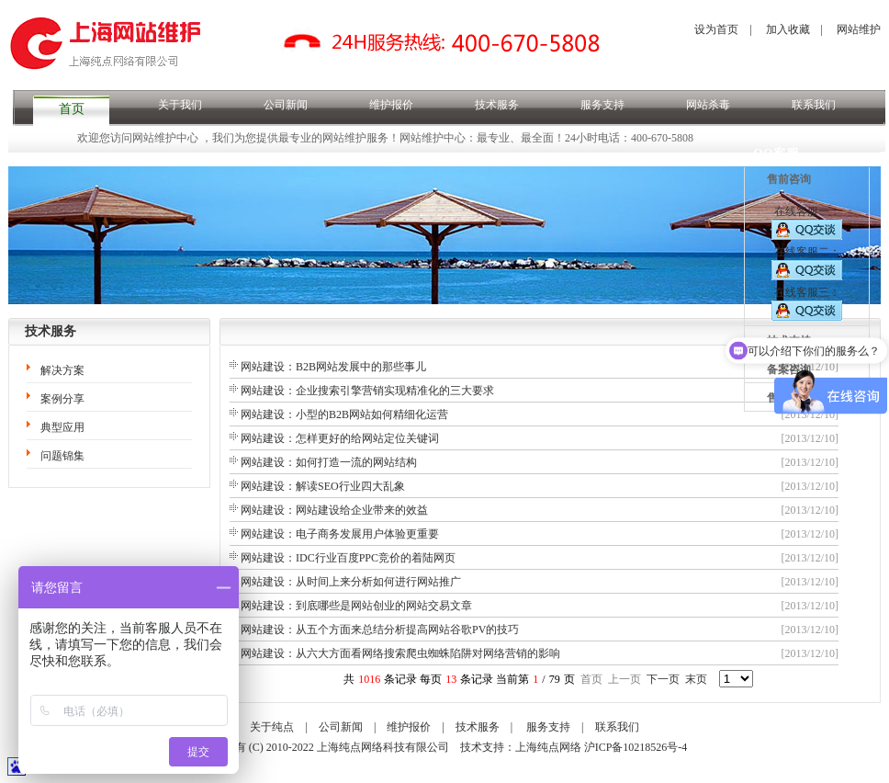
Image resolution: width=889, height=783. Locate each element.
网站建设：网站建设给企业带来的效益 (334, 510)
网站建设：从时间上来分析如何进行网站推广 (351, 581)
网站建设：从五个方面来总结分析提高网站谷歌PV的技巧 (380, 629)
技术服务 (497, 104)
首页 (71, 109)
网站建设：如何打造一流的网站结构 (329, 462)
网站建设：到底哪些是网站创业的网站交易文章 (356, 605)
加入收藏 (788, 29)
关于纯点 (272, 727)
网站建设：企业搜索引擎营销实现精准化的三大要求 (367, 390)
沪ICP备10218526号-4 (636, 747)
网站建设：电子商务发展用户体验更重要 (340, 534)
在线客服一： (806, 222)
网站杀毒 (708, 104)
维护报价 (391, 104)
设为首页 (716, 29)
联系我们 (814, 104)
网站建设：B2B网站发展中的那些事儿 (333, 366)
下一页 (663, 679)
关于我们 (180, 104)
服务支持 (602, 104)
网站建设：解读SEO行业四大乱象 (323, 486)
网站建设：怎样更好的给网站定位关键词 (340, 438)
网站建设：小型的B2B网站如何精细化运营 (344, 414)
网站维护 (859, 29)
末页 (696, 679)
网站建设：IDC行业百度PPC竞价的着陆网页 (348, 557)
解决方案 (62, 370)
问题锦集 (62, 455)
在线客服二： (806, 262)
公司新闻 (286, 104)
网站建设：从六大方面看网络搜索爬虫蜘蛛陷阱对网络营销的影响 (400, 653)
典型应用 (62, 427)
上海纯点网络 (548, 747)
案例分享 (62, 398)
